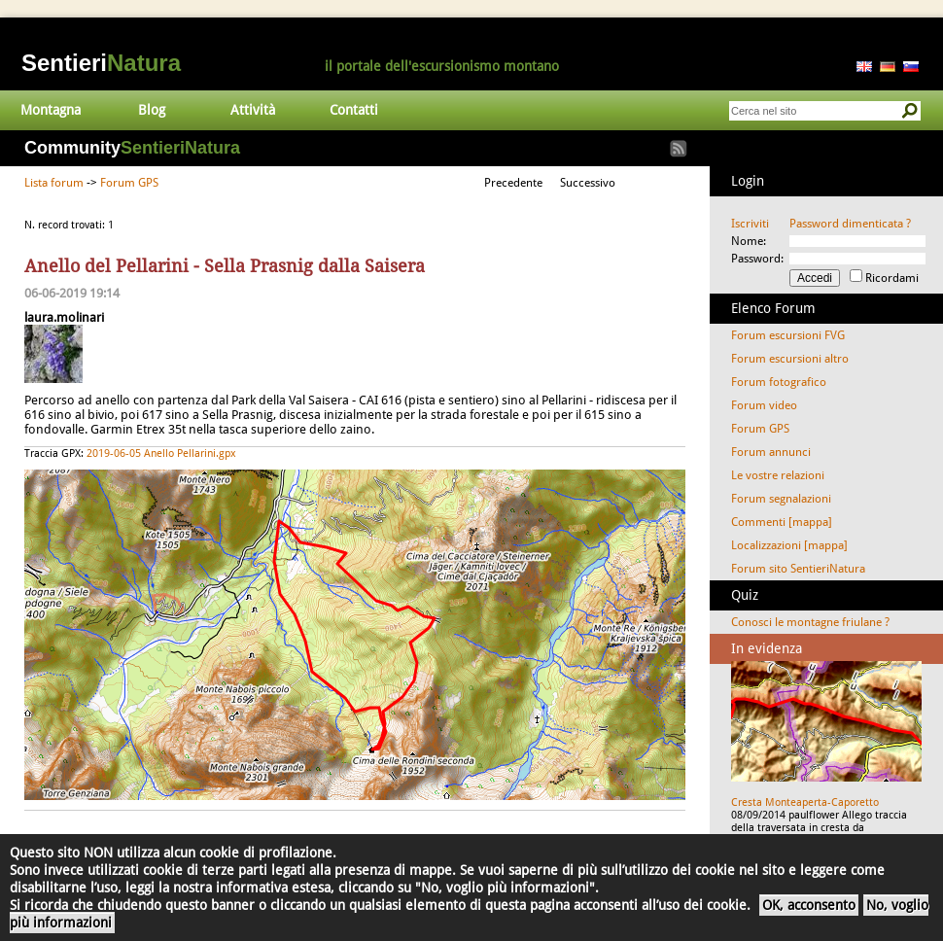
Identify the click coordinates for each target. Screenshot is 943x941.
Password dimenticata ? (850, 223)
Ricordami (892, 278)
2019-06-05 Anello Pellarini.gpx (161, 453)
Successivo (587, 183)
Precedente (513, 183)
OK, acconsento (809, 905)
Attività (252, 110)
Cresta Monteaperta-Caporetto (805, 802)
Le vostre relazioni (777, 475)
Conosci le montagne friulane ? (810, 622)
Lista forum (54, 183)
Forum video (764, 405)
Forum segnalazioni (781, 498)
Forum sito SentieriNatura (798, 568)
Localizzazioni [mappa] (789, 545)
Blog (151, 110)
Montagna (50, 110)
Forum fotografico (778, 382)
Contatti (354, 110)
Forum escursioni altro (790, 359)
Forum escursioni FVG (788, 335)
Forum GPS (129, 183)
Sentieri (101, 63)
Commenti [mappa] (781, 522)
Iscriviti (750, 223)
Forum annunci (771, 452)
